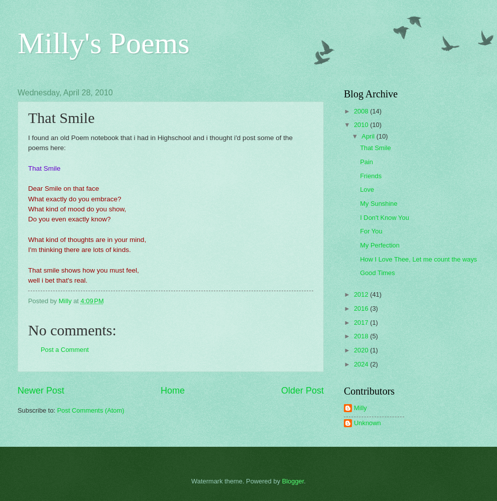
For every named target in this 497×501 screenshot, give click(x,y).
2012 (362, 294)
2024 (362, 364)
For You (371, 231)
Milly (360, 408)
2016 (362, 308)
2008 (362, 111)
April (368, 136)
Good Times (377, 273)
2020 (362, 350)
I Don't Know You (384, 217)
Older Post (302, 391)
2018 (362, 336)
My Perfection (380, 245)
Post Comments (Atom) (91, 410)
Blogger (293, 481)
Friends (371, 176)
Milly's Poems (104, 43)
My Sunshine (378, 203)
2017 (362, 322)
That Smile (375, 148)
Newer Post (41, 391)
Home (173, 391)
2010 (362, 125)
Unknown (367, 423)
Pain (366, 162)
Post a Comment (65, 349)
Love (367, 189)
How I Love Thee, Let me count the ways (418, 259)
